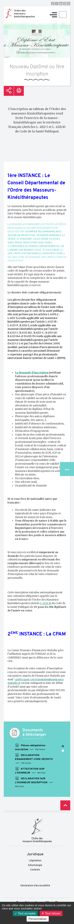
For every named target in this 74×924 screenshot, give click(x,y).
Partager (9, 91)
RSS (68, 3)
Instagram (64, 3)
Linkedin (60, 3)
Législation (35, 860)
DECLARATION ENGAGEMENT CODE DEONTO (34, 759)
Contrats (35, 869)
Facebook (53, 3)
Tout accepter (25, 913)
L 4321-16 (45, 603)
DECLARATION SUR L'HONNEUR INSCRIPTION (34, 782)
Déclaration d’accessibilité (35, 885)
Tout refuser (51, 913)
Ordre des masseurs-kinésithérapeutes (24, 13)
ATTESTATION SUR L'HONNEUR (30, 770)
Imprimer (19, 91)
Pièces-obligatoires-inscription (30, 747)
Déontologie (35, 865)
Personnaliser (37, 918)
